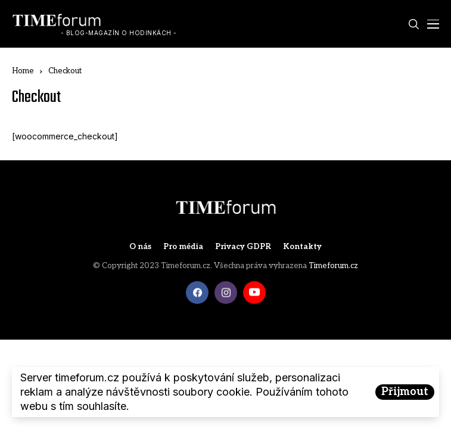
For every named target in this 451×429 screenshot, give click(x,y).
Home (23, 71)
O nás (140, 247)
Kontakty (302, 247)
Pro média (183, 247)
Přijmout (404, 392)
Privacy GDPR (243, 247)
